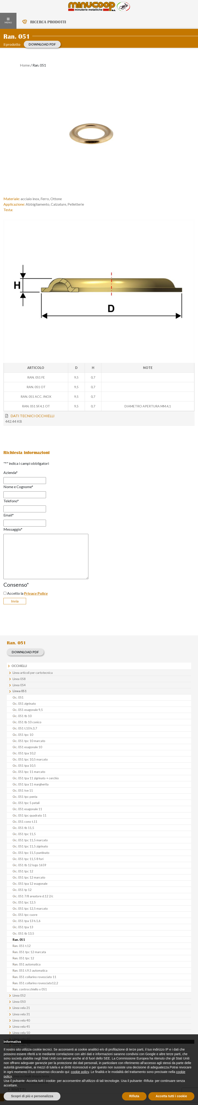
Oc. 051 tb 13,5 (23, 933)
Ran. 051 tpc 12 (23, 958)
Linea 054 (19, 685)
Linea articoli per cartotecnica (33, 673)
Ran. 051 (19, 939)
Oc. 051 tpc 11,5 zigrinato (30, 846)
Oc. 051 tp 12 (22, 890)
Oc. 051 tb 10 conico (27, 722)
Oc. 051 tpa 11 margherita (31, 784)
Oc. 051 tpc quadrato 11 (29, 815)
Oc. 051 (18, 697)
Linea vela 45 (21, 1026)
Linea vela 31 (21, 1014)
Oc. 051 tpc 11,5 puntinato (31, 853)
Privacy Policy (36, 593)
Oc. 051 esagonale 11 (27, 809)
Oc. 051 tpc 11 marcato (29, 772)
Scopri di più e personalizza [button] (32, 1096)
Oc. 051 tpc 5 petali (26, 803)
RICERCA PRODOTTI (48, 22)
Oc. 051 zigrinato (24, 703)
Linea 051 (20, 691)
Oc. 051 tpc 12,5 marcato (30, 908)
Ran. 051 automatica (27, 964)
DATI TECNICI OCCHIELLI (32, 416)
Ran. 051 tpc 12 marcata (29, 952)
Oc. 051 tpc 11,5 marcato (30, 840)
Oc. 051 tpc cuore (25, 915)
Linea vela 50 (21, 1033)
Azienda (10, 472)
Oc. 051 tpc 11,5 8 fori (28, 859)
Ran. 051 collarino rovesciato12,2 (35, 983)
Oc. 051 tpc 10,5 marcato (30, 759)
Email (8, 515)
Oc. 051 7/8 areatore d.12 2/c (33, 896)
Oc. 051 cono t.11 (25, 821)
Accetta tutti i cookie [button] (171, 1096)
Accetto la (27, 593)
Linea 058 (19, 679)
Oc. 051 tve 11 (23, 790)
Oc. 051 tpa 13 (23, 927)
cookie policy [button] (80, 1072)
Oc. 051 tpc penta (25, 797)
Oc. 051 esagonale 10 (27, 747)
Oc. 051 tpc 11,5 (24, 834)
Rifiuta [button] (134, 1096)
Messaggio (12, 529)
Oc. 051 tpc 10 (23, 735)
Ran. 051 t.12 (22, 946)
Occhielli (19, 666)
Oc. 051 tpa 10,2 (24, 753)
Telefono (11, 501)
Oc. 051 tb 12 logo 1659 (29, 865)
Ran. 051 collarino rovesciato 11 (34, 977)
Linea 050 (19, 1001)
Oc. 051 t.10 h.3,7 (25, 728)
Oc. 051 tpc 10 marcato (29, 741)
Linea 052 (19, 995)
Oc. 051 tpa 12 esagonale (30, 883)
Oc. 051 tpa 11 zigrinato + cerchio (36, 778)
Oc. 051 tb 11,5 (23, 828)
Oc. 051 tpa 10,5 (24, 765)
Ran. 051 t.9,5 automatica (30, 970)
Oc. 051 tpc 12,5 (24, 902)
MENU (8, 21)
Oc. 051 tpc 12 (23, 871)
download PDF (42, 44)
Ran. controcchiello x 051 (30, 989)
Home (25, 65)
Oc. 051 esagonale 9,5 (28, 710)
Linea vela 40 (21, 1020)
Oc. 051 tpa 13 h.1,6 (27, 921)
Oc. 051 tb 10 (22, 716)
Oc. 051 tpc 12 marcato (29, 877)
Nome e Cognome (18, 486)
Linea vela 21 (21, 1008)
